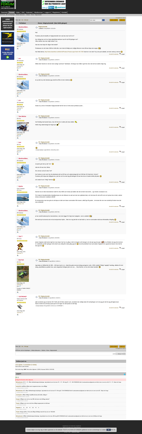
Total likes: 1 (20, 44)
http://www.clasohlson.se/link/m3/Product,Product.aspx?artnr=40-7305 (64, 51)
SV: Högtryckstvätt (44, 58)
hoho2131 (18, 386)
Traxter (17, 403)
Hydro (21, 186)
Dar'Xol (21, 260)
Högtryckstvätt (42, 26)
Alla (22, 20)
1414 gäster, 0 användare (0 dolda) (26, 364)
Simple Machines (77, 427)
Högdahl (18, 407)
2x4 (20, 142)
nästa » (124, 17)
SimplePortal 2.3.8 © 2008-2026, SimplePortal (72, 425)
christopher (19, 394)
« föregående (118, 17)
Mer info (113, 430)
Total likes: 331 (20, 203)
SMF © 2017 (70, 427)
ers (20, 58)
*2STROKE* (23, 296)
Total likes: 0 (20, 66)
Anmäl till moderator (114, 54)
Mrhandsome (19, 382)
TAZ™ (21, 236)
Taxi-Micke (22, 116)
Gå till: (114, 353)
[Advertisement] (28, 4)
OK (108, 429)
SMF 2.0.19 (65, 427)
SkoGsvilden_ (23, 27)
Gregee (18, 399)
